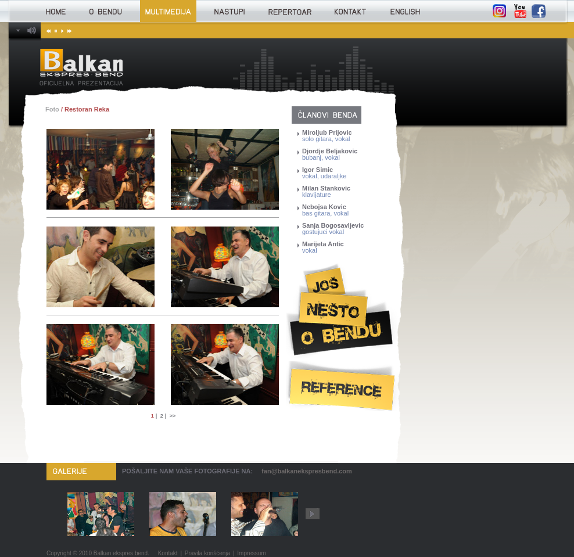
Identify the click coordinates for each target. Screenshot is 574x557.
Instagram (500, 11)
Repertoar (289, 11)
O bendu (105, 11)
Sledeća (67, 30)
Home (56, 11)
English (405, 11)
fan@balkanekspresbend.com (306, 471)
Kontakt (350, 11)
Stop (55, 30)
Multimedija (168, 11)
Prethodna (48, 30)
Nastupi (229, 11)
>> (173, 416)
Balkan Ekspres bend (82, 67)
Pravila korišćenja (207, 553)
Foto (52, 109)
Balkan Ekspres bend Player (19, 30)
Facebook (539, 11)
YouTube (519, 11)
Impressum (251, 553)
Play (61, 30)
